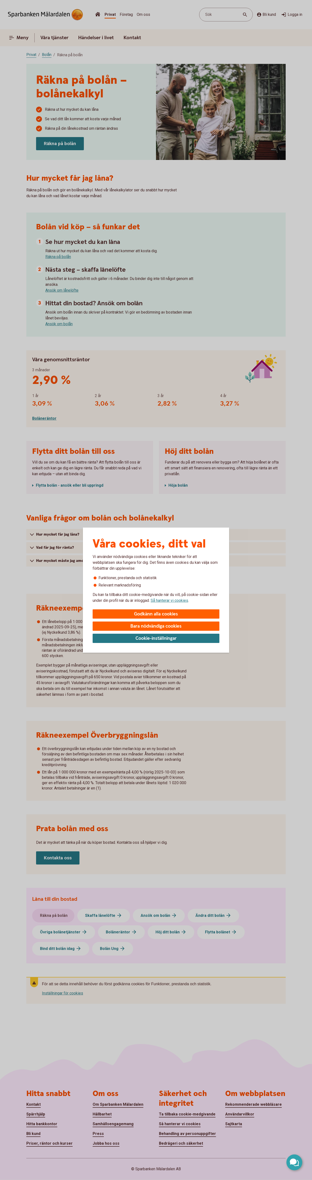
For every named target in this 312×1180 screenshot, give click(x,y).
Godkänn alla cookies (156, 614)
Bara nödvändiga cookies (156, 626)
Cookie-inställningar (156, 638)
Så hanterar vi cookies (169, 600)
